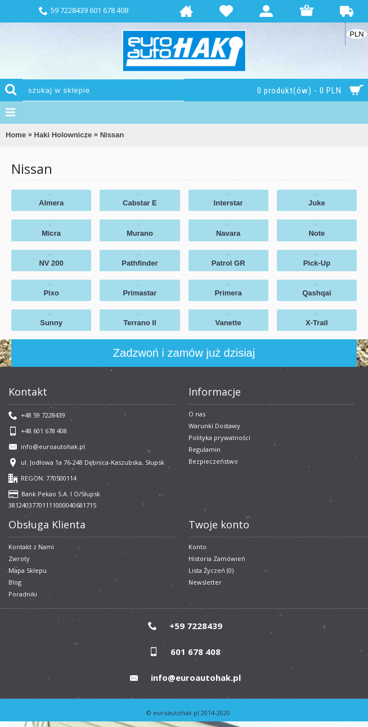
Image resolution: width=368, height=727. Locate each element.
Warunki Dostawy (214, 425)
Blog (14, 582)
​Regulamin (205, 449)
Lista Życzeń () (211, 570)
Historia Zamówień (217, 558)
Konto (198, 546)
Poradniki (22, 594)
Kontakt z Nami (31, 546)
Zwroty (19, 558)
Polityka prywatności (219, 437)
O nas (197, 414)
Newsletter (205, 582)
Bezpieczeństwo (213, 461)
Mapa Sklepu (27, 570)
